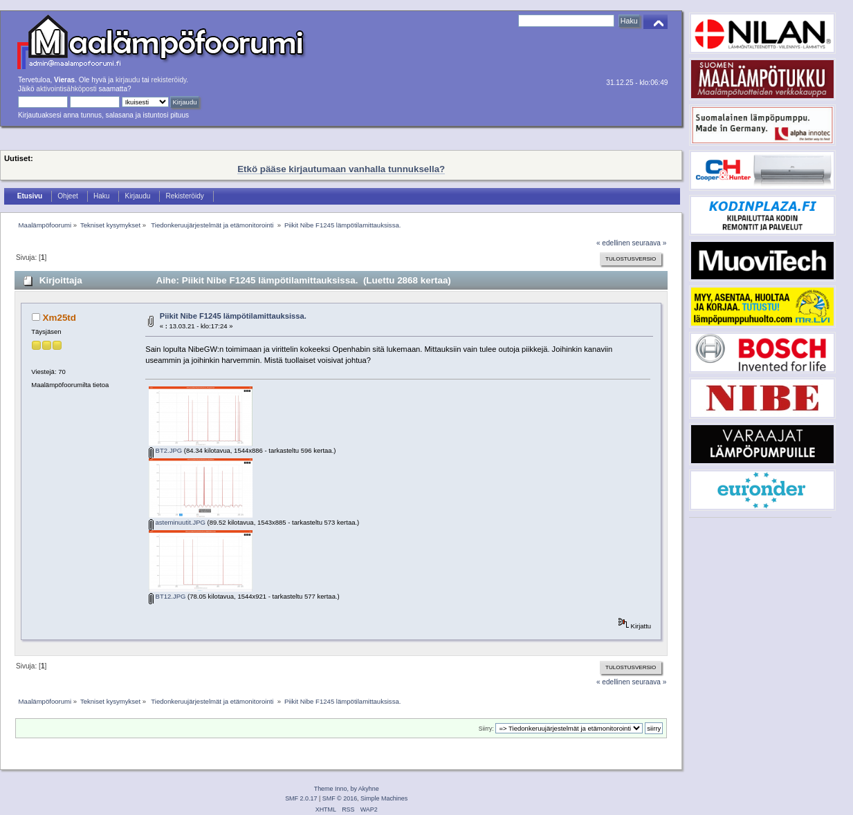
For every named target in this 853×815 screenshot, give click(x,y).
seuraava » (649, 243)
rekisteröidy (169, 80)
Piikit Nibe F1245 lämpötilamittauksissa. (233, 316)
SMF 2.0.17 (301, 798)
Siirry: (486, 728)
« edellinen (613, 243)
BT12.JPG (167, 596)
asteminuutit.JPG (177, 522)
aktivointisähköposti (66, 89)
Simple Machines (383, 798)
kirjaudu (128, 80)
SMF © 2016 (339, 798)
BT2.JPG (165, 450)
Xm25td (60, 317)
